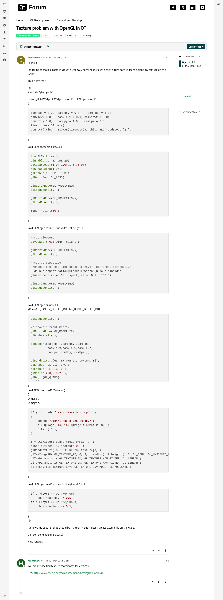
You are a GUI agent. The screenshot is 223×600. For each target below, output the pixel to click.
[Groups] (4, 39)
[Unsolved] (4, 60)
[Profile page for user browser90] (21, 60)
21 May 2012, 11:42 (58, 57)
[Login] (218, 4)
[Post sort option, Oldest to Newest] (31, 46)
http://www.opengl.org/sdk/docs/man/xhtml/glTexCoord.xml (68, 573)
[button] (4, 596)
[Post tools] (166, 550)
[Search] (4, 46)
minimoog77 (34, 560)
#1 (167, 57)
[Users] (4, 32)
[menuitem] (218, 4)
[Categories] (4, 4)
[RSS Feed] (48, 46)
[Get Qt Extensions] (4, 53)
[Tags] (4, 18)
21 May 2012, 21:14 (59, 560)
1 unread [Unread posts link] (186, 96)
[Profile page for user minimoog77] (21, 563)
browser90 (33, 57)
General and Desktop (28, 35)
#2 (167, 560)
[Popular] (4, 25)
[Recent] (4, 11)
